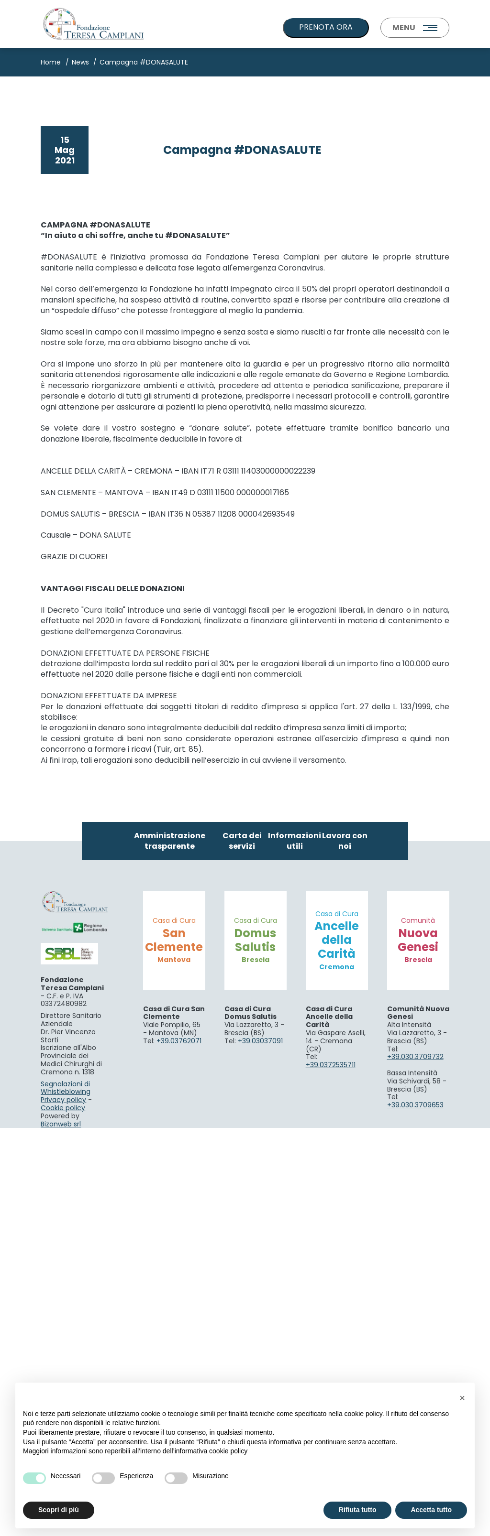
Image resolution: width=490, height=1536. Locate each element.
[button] (462, 1398)
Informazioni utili (294, 1248)
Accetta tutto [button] (431, 1510)
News (80, 62)
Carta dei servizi (242, 1248)
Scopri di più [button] (58, 1510)
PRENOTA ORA (326, 27)
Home (51, 62)
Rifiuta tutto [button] (358, 1510)
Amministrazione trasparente (169, 1248)
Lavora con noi (345, 1248)
